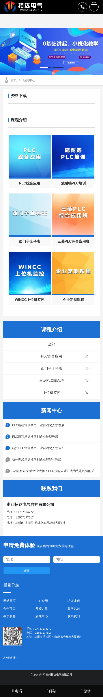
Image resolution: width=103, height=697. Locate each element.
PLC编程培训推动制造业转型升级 (35, 436)
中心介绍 (42, 601)
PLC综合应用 (65, 356)
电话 (17, 691)
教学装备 (9, 616)
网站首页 (9, 601)
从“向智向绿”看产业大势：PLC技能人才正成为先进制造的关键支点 (56, 471)
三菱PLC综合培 (64, 380)
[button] (45, 67)
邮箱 (51, 691)
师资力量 (42, 608)
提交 (26, 570)
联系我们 (73, 616)
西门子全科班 (65, 368)
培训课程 (73, 601)
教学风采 (73, 608)
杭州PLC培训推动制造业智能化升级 (36, 459)
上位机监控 (66, 392)
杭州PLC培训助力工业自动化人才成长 (38, 448)
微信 (86, 691)
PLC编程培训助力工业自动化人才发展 (38, 425)
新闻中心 (29, 80)
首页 (14, 80)
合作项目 (9, 608)
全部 (51, 344)
